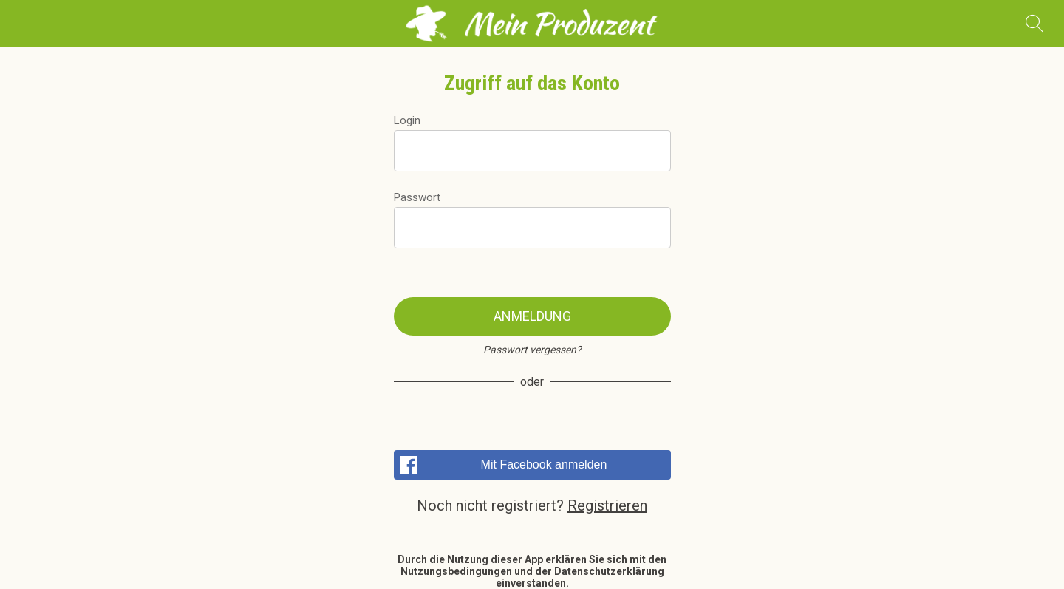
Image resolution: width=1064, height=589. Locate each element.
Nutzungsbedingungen (456, 571)
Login (407, 120)
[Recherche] (1034, 23)
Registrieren (607, 505)
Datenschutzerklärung (609, 571)
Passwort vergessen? (532, 349)
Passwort (417, 197)
